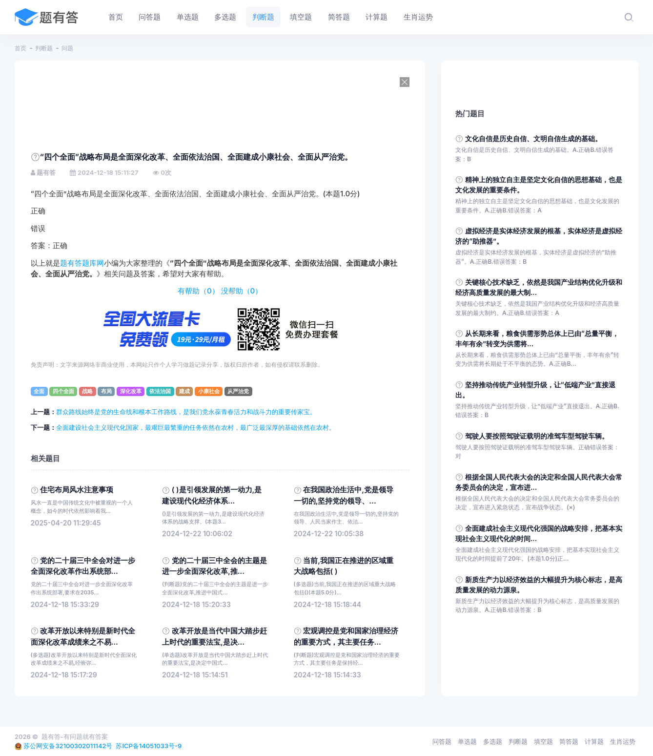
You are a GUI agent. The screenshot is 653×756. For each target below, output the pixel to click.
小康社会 (209, 391)
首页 (20, 48)
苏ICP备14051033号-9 (149, 746)
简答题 (568, 741)
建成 (184, 391)
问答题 (441, 741)
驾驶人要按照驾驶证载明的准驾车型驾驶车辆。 (537, 436)
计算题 (594, 741)
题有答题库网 (82, 263)
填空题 (543, 741)
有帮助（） (198, 291)
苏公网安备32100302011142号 (67, 746)
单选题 (467, 741)
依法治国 (160, 391)
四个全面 (63, 391)
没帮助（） (242, 291)
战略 (87, 391)
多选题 (492, 741)
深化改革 (131, 391)
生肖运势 (622, 741)
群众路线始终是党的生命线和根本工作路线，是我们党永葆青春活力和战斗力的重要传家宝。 (186, 412)
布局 (106, 391)
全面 (39, 391)
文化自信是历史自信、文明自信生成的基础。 (533, 138)
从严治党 (238, 391)
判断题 (44, 48)
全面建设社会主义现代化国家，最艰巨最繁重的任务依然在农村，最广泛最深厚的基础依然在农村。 (195, 427)
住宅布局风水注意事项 (76, 489)
